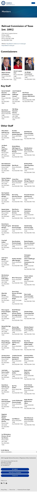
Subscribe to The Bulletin (15, 472)
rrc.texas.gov (22, 43)
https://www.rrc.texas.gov (8, 45)
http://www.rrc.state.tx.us (12, 43)
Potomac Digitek (26, 489)
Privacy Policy (4, 489)
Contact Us (15, 475)
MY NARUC (15, 469)
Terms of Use (12, 489)
